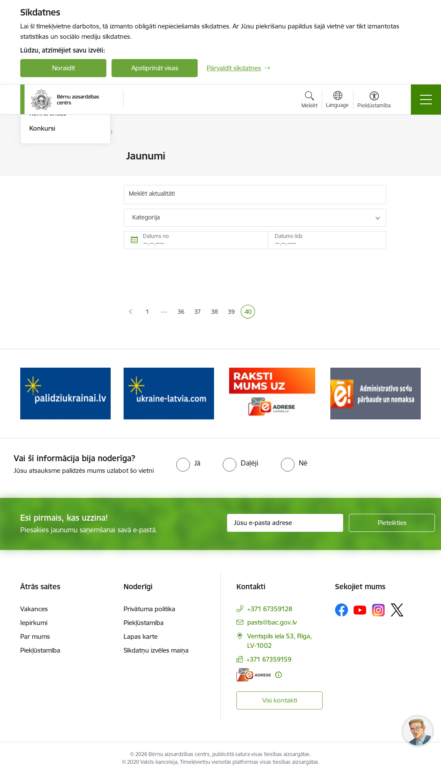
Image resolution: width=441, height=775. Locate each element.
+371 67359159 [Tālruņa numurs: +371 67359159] (269, 659)
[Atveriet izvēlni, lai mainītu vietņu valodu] (337, 100)
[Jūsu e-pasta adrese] (285, 523)
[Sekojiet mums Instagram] (378, 610)
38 (216, 312)
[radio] (188, 463)
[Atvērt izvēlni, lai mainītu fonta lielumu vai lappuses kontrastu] (374, 101)
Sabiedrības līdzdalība (60, 201)
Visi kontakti (279, 700)
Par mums (35, 636)
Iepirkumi (33, 623)
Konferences (47, 216)
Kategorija (146, 217)
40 (249, 312)
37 (199, 312)
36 (182, 312)
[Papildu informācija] (278, 675)
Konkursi (42, 231)
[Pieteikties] (392, 523)
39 (233, 312)
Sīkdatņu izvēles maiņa (156, 650)
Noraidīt (63, 68)
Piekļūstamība (40, 650)
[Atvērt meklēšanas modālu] (309, 101)
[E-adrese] (253, 675)
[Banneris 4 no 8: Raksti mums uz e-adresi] (272, 393)
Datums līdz (289, 236)
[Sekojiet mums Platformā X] (397, 609)
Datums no (156, 236)
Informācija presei (55, 171)
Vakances (34, 609)
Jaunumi (41, 157)
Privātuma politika (149, 609)
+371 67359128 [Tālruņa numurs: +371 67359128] (269, 609)
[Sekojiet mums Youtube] (360, 609)
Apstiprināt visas (154, 68)
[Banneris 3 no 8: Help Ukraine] (169, 393)
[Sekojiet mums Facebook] (341, 609)
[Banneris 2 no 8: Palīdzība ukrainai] (65, 393)
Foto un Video (49, 186)
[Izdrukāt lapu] (409, 152)
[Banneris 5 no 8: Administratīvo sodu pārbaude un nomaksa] (375, 393)
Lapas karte (141, 636)
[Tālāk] (406, 393)
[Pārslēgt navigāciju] (426, 99)
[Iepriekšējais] (34, 393)
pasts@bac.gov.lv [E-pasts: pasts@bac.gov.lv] (272, 622)
